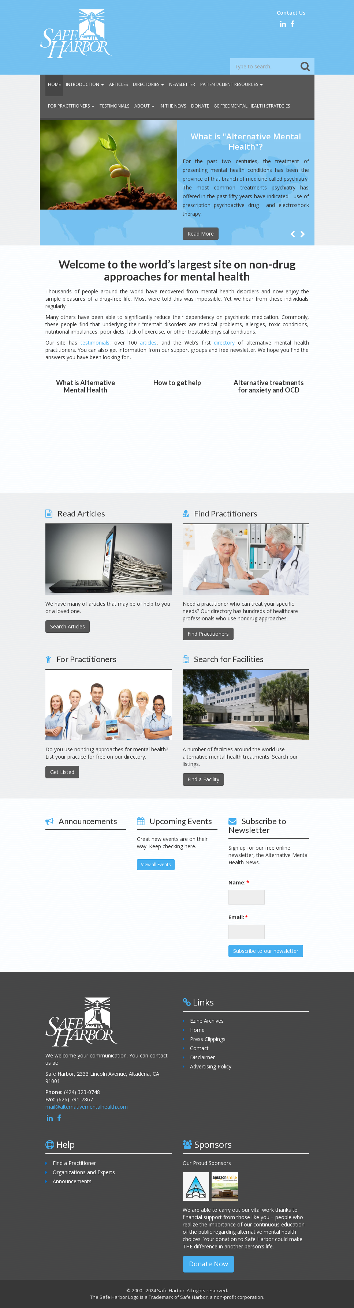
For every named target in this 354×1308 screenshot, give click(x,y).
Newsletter (182, 84)
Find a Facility (203, 779)
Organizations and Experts (84, 1172)
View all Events (156, 864)
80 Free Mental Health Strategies (252, 106)
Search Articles (67, 626)
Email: (233, 917)
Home (54, 84)
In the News (173, 106)
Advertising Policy (210, 1066)
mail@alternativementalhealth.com (86, 1106)
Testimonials (114, 106)
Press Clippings (208, 1039)
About (144, 106)
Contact (199, 1048)
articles (148, 342)
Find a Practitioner (74, 1162)
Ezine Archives (207, 1020)
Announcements (72, 1181)
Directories (148, 84)
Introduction (85, 84)
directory (224, 342)
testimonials (95, 342)
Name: (233, 882)
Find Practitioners (208, 633)
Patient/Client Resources (231, 84)
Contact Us (291, 12)
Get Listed (62, 771)
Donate (200, 106)
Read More (200, 233)
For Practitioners (71, 106)
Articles (118, 84)
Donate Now (208, 1263)
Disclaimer (202, 1057)
